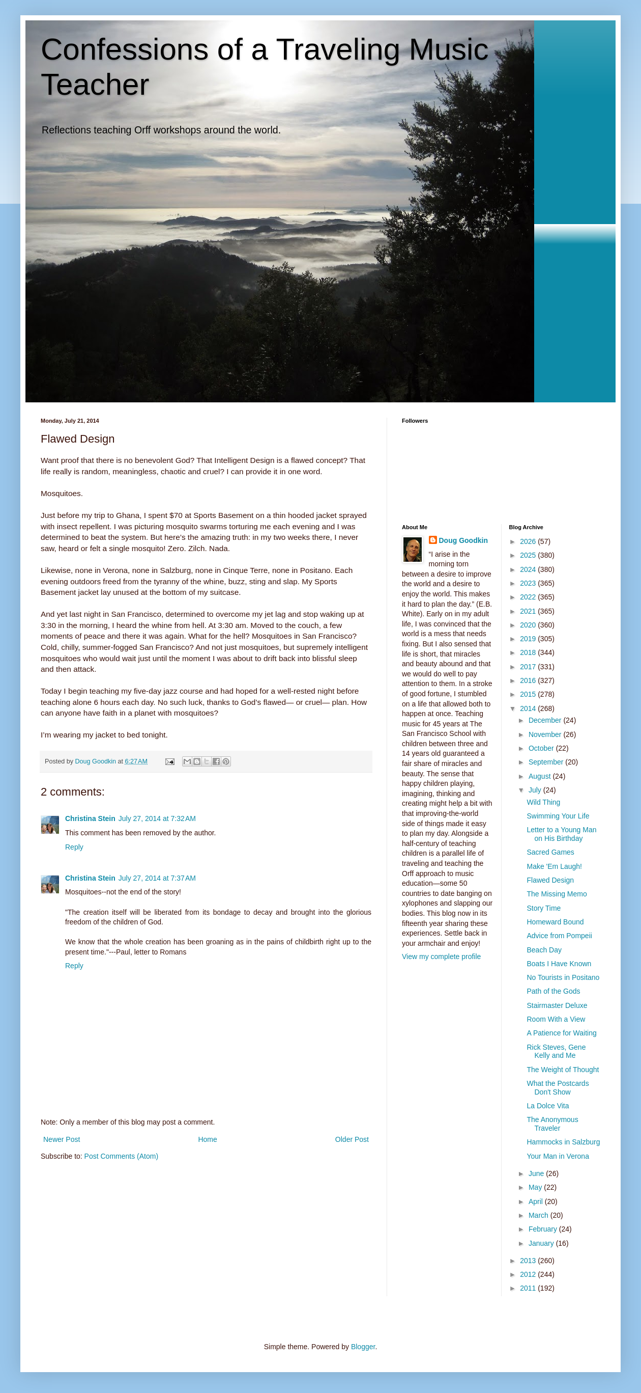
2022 (529, 597)
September (547, 762)
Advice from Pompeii (559, 936)
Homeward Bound (555, 922)
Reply (74, 847)
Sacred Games (550, 852)
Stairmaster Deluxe (557, 1005)
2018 (529, 652)
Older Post (352, 1139)
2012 (529, 1274)
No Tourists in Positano (563, 977)
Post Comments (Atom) (121, 1156)
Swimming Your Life (558, 816)
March (539, 1215)
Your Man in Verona (558, 1156)
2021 (529, 611)
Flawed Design (550, 880)
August (540, 776)
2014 (529, 708)
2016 (529, 680)
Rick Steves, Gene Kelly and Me (556, 1051)
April (537, 1201)
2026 (529, 541)
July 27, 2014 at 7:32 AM (157, 818)
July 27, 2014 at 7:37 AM (157, 878)
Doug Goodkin (463, 540)
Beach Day (544, 950)
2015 (529, 694)
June (537, 1173)
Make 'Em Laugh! (554, 866)
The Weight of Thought (563, 1070)
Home (207, 1139)
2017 (529, 667)
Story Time (544, 908)
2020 (529, 625)
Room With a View (556, 1019)
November (546, 734)
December (546, 720)
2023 (529, 583)
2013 (529, 1261)
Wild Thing (543, 802)
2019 (529, 639)
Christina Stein (90, 818)
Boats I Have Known (559, 964)
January (542, 1243)
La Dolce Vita (548, 1106)
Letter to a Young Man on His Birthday (561, 834)
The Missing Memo (557, 894)
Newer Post (61, 1139)
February (544, 1229)
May (536, 1187)
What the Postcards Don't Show (558, 1087)
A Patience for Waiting (561, 1033)
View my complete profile (441, 956)
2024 (529, 569)
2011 (529, 1288)
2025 (529, 555)
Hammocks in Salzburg (563, 1142)
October (542, 748)
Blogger (363, 1347)
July (536, 790)
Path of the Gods (553, 991)
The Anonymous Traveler (552, 1123)
